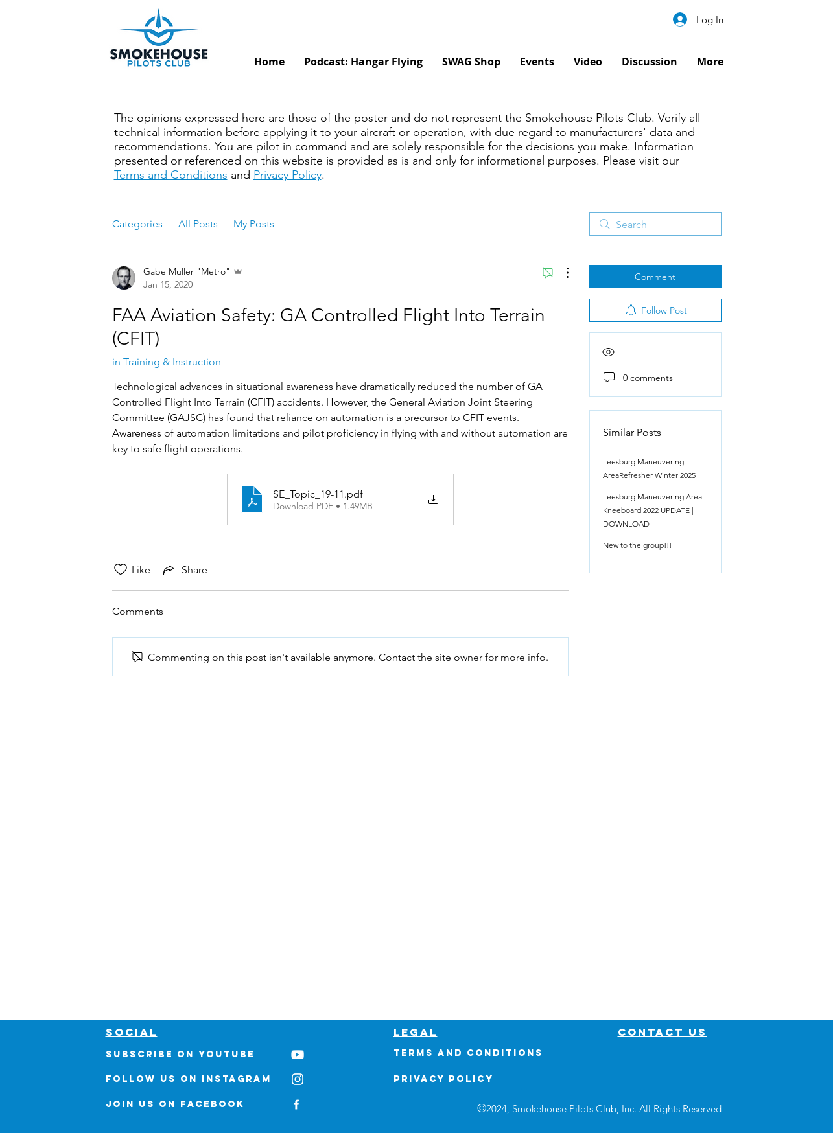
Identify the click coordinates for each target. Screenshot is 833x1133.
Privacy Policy (287, 175)
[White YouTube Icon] (297, 1054)
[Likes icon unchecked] (120, 569)
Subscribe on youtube (180, 1054)
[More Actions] (561, 272)
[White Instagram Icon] (297, 1079)
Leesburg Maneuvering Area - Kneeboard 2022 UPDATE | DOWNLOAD (655, 510)
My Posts (253, 224)
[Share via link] (184, 569)
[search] (655, 224)
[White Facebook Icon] (296, 1104)
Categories (137, 224)
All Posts (198, 224)
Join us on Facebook (175, 1104)
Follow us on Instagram (189, 1078)
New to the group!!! (637, 545)
